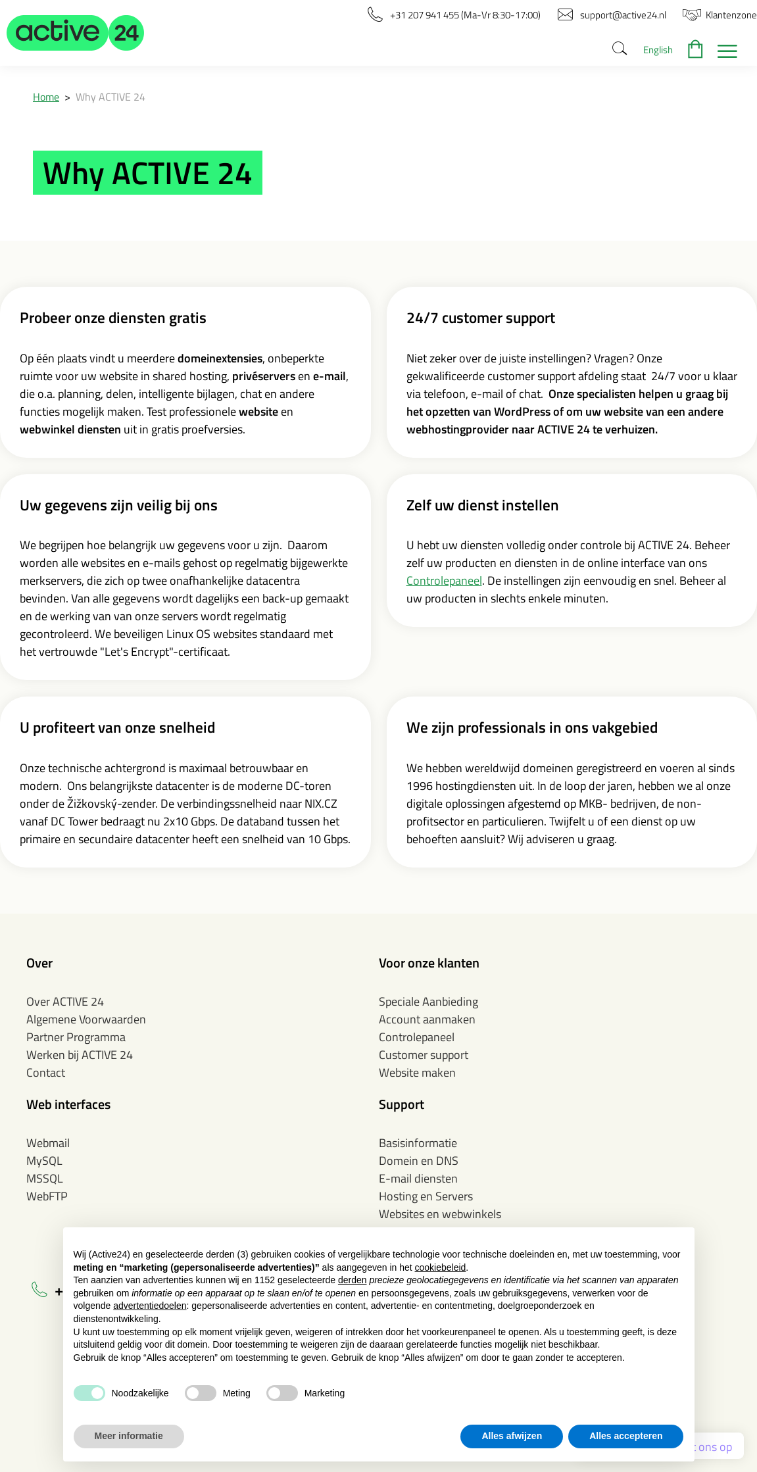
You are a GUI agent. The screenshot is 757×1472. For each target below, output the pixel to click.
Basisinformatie (418, 1143)
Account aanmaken (427, 1019)
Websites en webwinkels (440, 1214)
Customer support (423, 1055)
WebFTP (47, 1196)
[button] (76, 33)
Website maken (417, 1072)
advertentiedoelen (149, 1305)
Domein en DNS (418, 1160)
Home (46, 97)
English (658, 49)
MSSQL (44, 1178)
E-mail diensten (418, 1178)
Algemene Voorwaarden (86, 1019)
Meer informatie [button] (129, 1436)
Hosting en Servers (426, 1196)
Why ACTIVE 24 (110, 97)
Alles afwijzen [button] (511, 1436)
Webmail (48, 1143)
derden (352, 1280)
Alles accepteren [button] (625, 1436)
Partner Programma (76, 1037)
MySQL (44, 1160)
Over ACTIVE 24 (65, 1001)
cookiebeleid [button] (440, 1267)
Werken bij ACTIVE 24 (79, 1055)
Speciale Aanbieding (428, 1001)
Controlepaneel (444, 580)
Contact (45, 1072)
